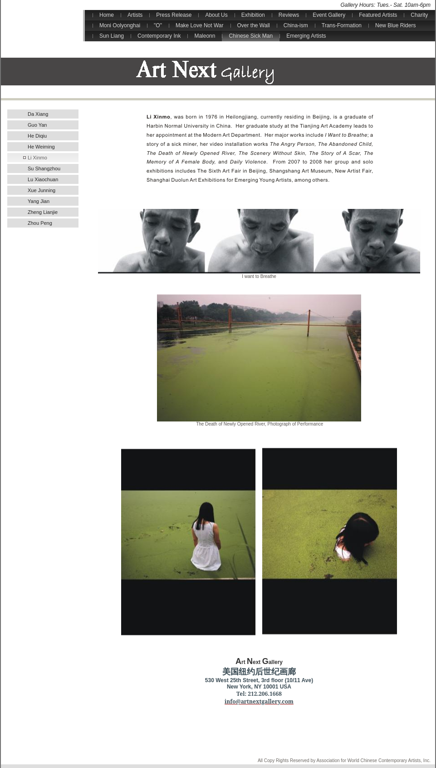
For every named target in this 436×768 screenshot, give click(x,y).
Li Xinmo (37, 157)
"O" (158, 25)
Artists (134, 15)
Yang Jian (38, 201)
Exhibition (253, 15)
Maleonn (204, 36)
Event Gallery (329, 15)
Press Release (173, 15)
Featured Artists (378, 15)
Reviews (289, 15)
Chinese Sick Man (251, 36)
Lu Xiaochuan (43, 179)
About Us (216, 15)
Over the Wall (253, 25)
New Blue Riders (395, 25)
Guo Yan (37, 125)
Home (106, 15)
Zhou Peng (40, 223)
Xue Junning (41, 190)
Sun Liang (111, 36)
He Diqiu (37, 136)
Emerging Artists (306, 36)
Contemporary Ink (159, 36)
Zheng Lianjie (43, 212)
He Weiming (41, 146)
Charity (419, 15)
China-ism (296, 25)
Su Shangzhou (44, 168)
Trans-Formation (342, 25)
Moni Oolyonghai (119, 25)
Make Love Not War (200, 25)
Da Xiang (38, 114)
